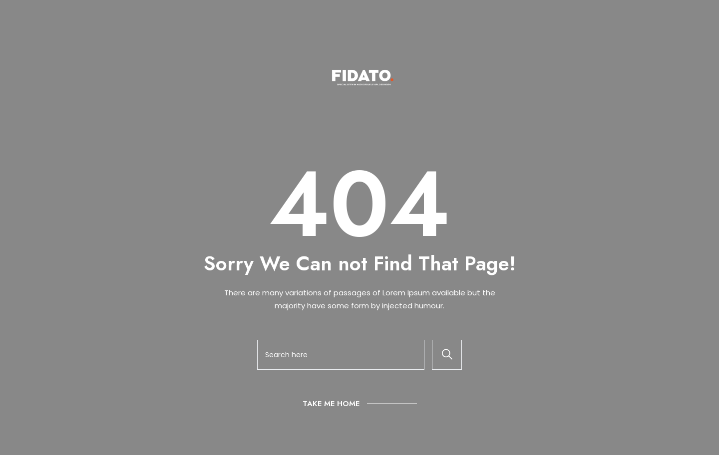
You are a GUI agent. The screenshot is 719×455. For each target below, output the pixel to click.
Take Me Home (331, 403)
